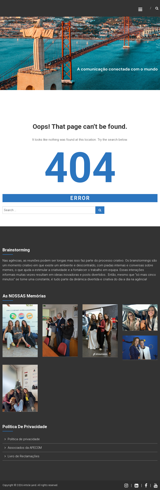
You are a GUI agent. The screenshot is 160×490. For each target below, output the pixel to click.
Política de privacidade (24, 439)
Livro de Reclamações (23, 456)
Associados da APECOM (25, 448)
